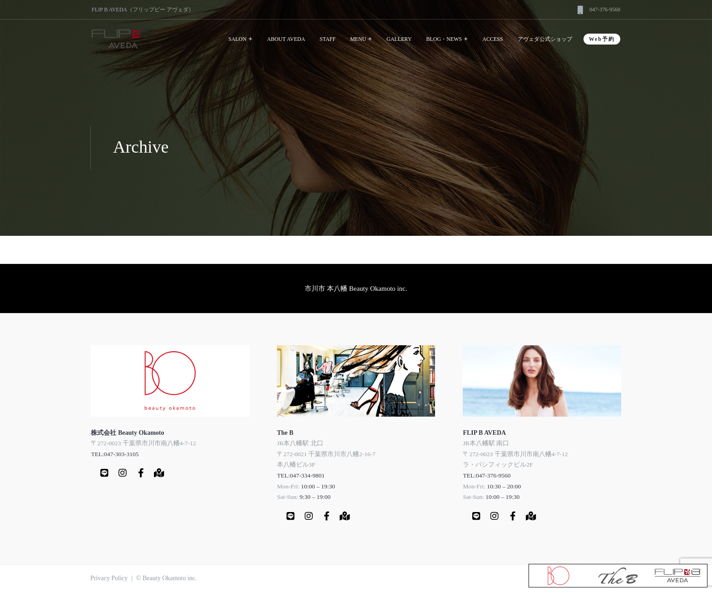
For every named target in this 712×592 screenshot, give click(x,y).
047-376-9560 (604, 9)
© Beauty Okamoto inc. (166, 578)
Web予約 (602, 39)
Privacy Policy (109, 578)
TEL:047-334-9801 (301, 475)
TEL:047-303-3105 (114, 454)
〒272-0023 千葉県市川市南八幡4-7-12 (143, 443)
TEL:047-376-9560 (486, 475)
